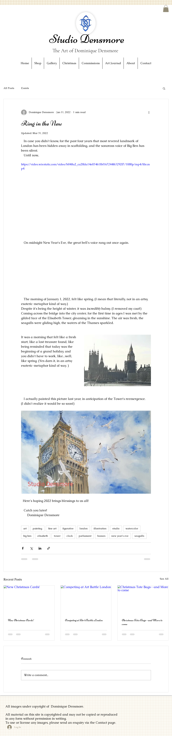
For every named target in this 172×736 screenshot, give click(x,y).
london (84, 528)
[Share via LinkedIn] (40, 548)
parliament (85, 535)
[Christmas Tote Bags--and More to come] (143, 599)
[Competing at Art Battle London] (86, 599)
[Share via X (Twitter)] (31, 548)
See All (164, 578)
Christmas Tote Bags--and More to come (142, 622)
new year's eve (119, 535)
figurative (68, 528)
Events (25, 88)
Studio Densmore (86, 38)
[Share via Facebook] (22, 548)
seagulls (139, 535)
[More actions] (149, 112)
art (25, 528)
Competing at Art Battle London (84, 620)
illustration (100, 528)
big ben (27, 535)
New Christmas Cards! (21, 620)
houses (101, 535)
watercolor (131, 528)
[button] (166, 8)
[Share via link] (48, 548)
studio (116, 528)
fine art (52, 528)
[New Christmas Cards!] (29, 599)
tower (57, 535)
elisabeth (42, 535)
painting (37, 528)
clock (70, 535)
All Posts (9, 88)
